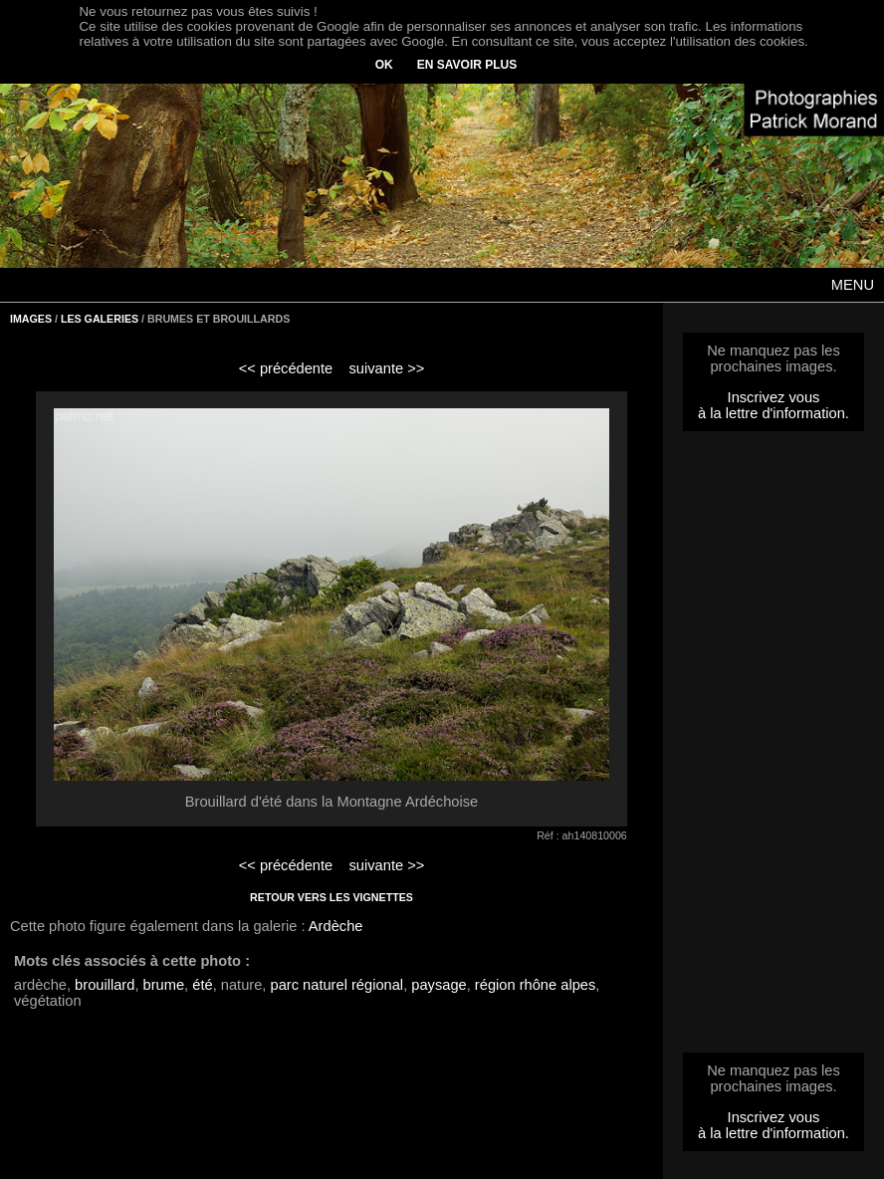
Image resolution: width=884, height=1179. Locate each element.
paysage (438, 985)
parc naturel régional (337, 985)
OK (384, 65)
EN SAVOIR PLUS (467, 65)
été (202, 985)
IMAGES (31, 319)
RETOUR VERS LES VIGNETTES (331, 897)
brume (164, 985)
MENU (852, 285)
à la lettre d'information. (773, 413)
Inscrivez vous (774, 397)
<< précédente (286, 368)
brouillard (104, 985)
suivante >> (387, 368)
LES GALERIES (99, 319)
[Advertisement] (773, 748)
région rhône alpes (535, 985)
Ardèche (336, 926)
